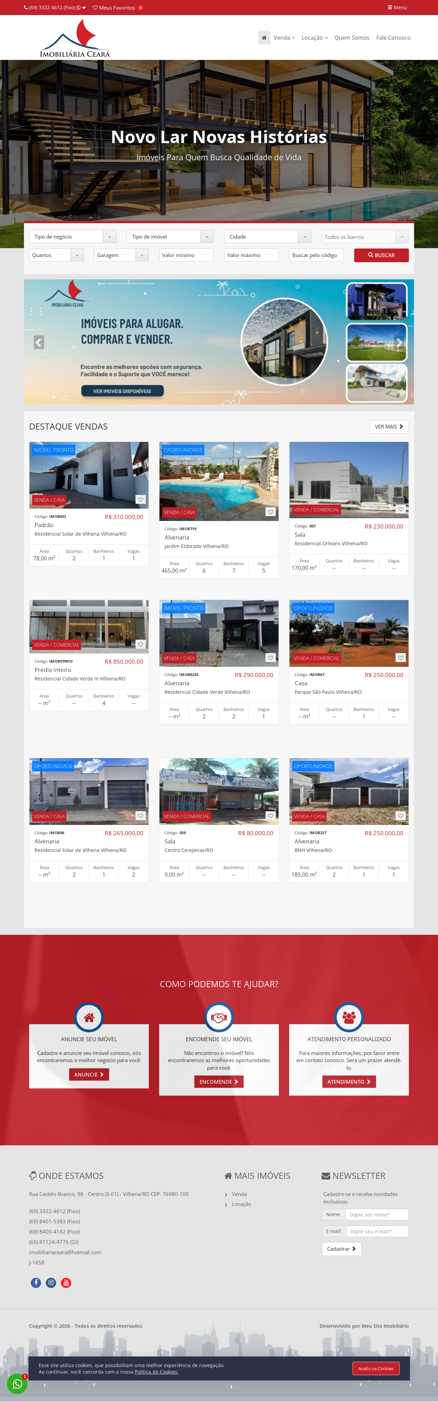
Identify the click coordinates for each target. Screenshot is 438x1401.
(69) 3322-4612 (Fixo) (55, 7)
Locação (315, 37)
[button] (72, 236)
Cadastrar (341, 1248)
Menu (397, 7)
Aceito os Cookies (376, 1368)
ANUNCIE (89, 1074)
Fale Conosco (393, 37)
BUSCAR (381, 255)
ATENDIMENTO (349, 1081)
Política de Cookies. (157, 1371)
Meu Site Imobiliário (385, 1326)
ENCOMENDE (219, 1081)
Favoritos (114, 7)
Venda (284, 37)
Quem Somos (352, 37)
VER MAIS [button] (389, 426)
